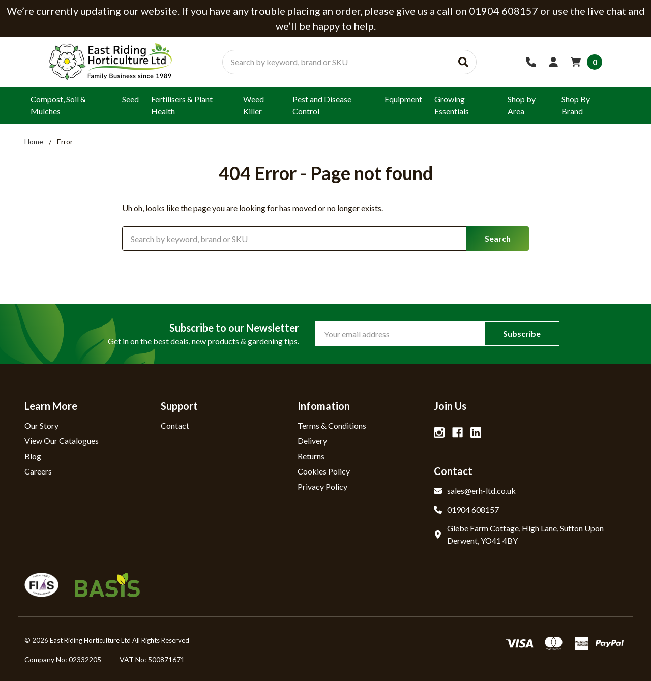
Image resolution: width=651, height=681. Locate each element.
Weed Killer (253, 105)
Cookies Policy (324, 471)
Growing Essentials (451, 105)
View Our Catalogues (61, 441)
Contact (175, 425)
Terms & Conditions (332, 425)
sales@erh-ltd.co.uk (475, 490)
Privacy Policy (322, 486)
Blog (32, 456)
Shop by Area (522, 105)
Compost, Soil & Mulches (58, 105)
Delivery (312, 441)
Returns (311, 456)
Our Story (41, 425)
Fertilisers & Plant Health (182, 105)
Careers (38, 471)
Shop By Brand (575, 105)
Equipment (403, 99)
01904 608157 (466, 509)
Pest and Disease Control (321, 105)
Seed (130, 99)
